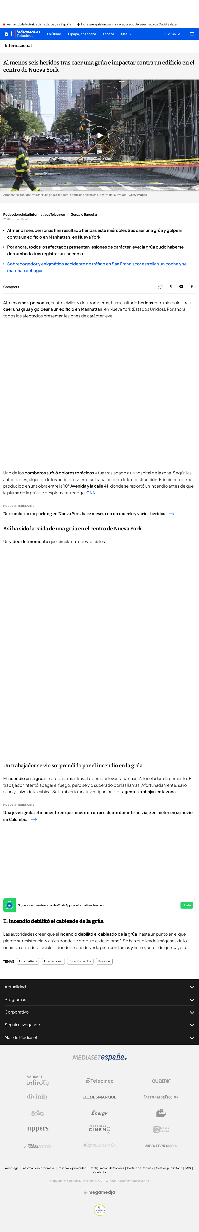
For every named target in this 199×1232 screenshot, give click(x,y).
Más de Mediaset (99, 1037)
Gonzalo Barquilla (84, 214)
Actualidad (99, 986)
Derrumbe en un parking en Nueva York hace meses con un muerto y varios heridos (88, 513)
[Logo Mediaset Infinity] (38, 1081)
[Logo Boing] (37, 1113)
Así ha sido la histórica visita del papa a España (39, 24)
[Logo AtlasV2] (37, 1145)
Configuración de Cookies (107, 1168)
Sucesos (104, 961)
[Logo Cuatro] (161, 1081)
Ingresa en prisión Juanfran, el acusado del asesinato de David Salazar (129, 24)
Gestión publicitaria (169, 1168)
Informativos (28, 961)
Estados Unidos (80, 961)
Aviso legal (12, 1168)
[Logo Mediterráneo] (161, 1145)
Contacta (99, 1172)
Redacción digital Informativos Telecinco (34, 214)
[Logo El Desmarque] (99, 1097)
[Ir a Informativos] (27, 34)
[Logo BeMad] (161, 1113)
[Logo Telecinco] (99, 1081)
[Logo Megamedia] (102, 1192)
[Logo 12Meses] (161, 1129)
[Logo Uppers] (38, 1129)
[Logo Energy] (99, 1113)
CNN (91, 492)
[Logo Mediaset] (99, 1060)
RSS (188, 1168)
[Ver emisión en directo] (172, 34)
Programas (99, 999)
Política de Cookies (140, 1168)
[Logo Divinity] (37, 1097)
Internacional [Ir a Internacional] (18, 45)
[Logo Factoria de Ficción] (161, 1097)
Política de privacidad (72, 1168)
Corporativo (99, 1012)
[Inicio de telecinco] (6, 33)
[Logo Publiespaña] (99, 1145)
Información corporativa (38, 1168)
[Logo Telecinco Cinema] (99, 1129)
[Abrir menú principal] (192, 33)
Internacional (53, 961)
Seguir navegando (99, 1024)
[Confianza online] (99, 1214)
